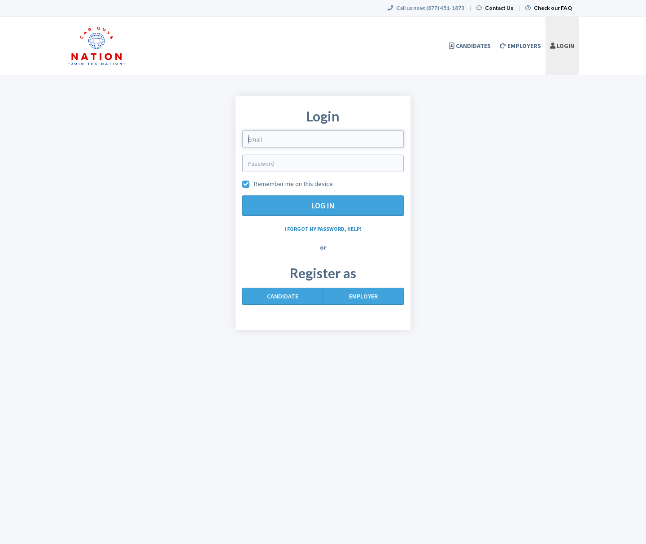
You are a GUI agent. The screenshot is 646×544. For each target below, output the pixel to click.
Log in (323, 205)
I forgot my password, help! (323, 228)
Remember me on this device (293, 184)
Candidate (282, 296)
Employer (363, 296)
